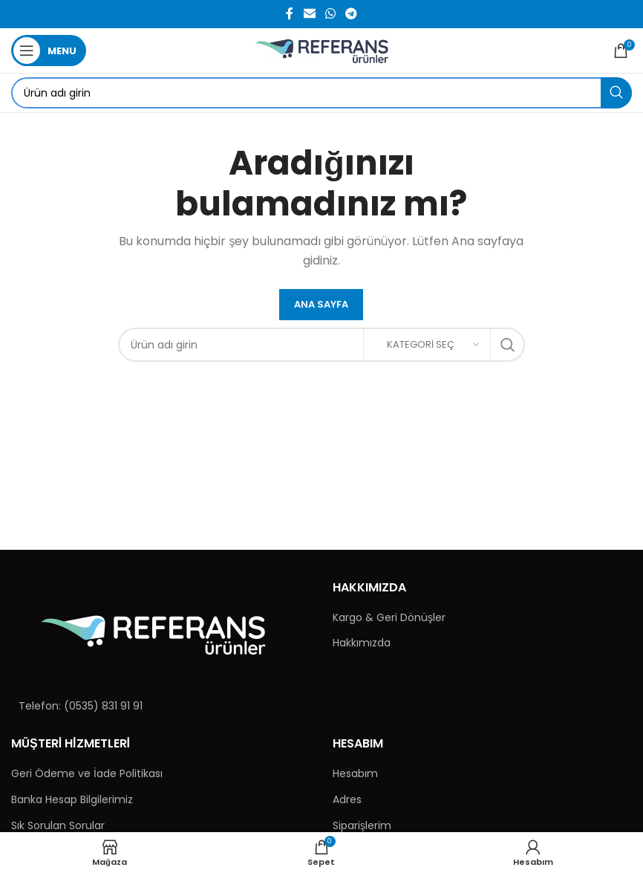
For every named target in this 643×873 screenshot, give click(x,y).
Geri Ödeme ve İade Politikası (87, 774)
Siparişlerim (362, 826)
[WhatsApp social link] (330, 13)
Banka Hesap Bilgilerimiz (72, 800)
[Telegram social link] (351, 13)
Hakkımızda (362, 643)
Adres (347, 800)
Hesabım (355, 774)
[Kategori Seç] (427, 344)
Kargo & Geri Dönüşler (389, 618)
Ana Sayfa (321, 304)
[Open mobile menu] (49, 50)
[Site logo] (321, 49)
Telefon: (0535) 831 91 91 (81, 705)
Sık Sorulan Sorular (58, 826)
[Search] (321, 92)
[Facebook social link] (289, 13)
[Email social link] (309, 13)
